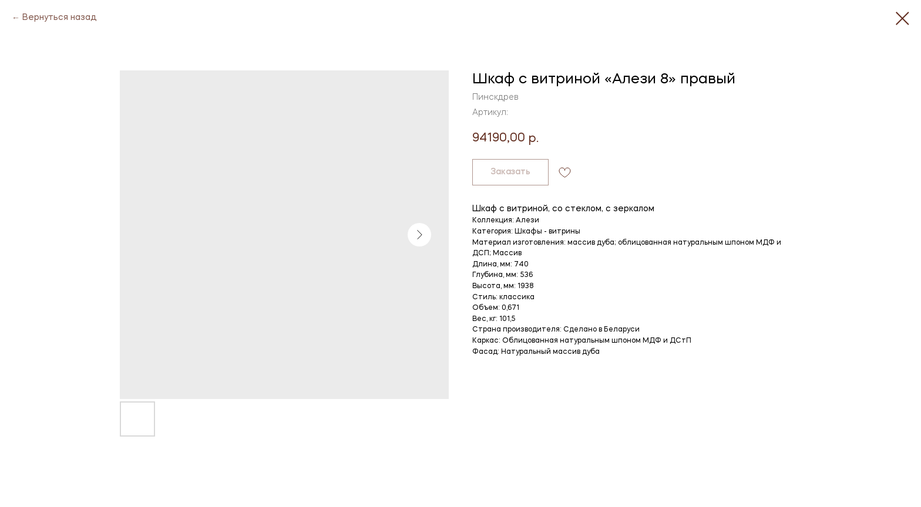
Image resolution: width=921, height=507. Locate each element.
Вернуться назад (59, 17)
